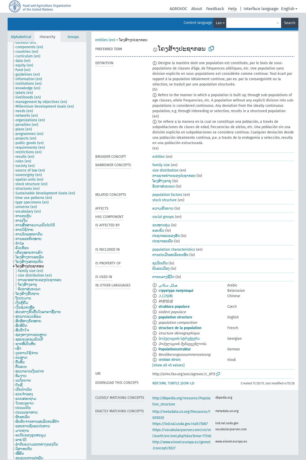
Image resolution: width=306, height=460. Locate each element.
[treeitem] (28, 42)
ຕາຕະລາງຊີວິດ (163, 277)
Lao (219, 23)
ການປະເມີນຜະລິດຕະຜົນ (170, 255)
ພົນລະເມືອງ (161, 268)
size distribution (165, 170)
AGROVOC (178, 8)
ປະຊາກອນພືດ (162, 241)
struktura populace (174, 306)
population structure (175, 317)
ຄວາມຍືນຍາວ (162, 208)
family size (161, 165)
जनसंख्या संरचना (169, 360)
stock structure (164, 200)
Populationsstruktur (174, 349)
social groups (163, 217)
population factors (167, 195)
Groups (73, 37)
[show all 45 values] (168, 365)
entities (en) (105, 40)
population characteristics (173, 249)
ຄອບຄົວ (158, 230)
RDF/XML (159, 383)
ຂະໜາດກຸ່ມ (161, 225)
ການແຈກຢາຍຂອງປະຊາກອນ (174, 176)
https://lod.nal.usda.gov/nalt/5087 (180, 424)
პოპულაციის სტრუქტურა (179, 338)
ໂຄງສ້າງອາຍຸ (161, 181)
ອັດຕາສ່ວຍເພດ (163, 186)
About (196, 8)
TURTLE (173, 383)
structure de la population (179, 328)
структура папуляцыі (175, 290)
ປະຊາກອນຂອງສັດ (166, 236)
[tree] (47, 250)
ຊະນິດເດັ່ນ (160, 263)
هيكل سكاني (167, 285)
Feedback (215, 8)
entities (158, 157)
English (287, 8)
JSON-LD (187, 383)
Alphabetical (21, 37)
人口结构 (165, 296)
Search (289, 23)
